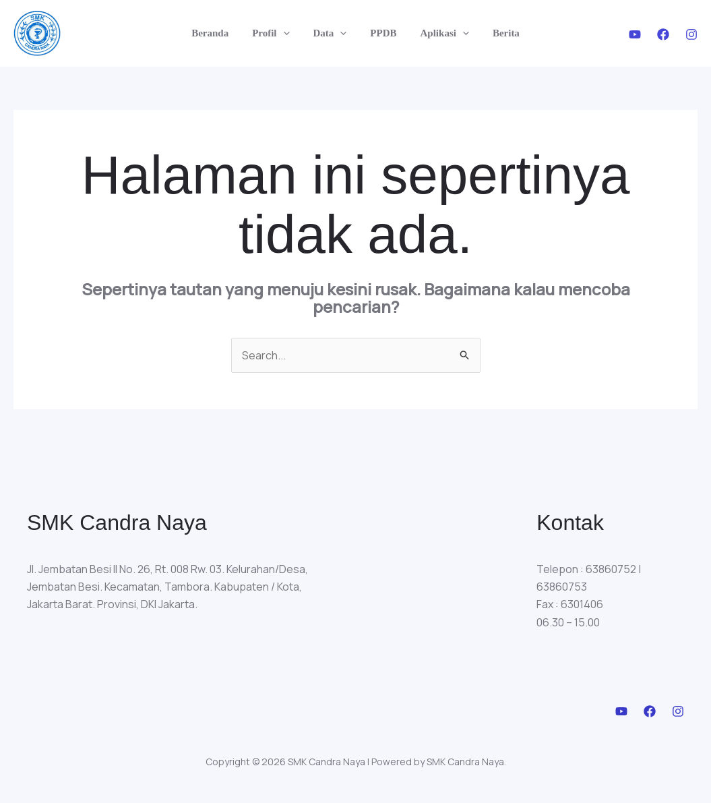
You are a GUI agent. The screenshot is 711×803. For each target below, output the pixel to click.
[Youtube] (635, 34)
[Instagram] (691, 34)
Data (331, 33)
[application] (288, 33)
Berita (497, 33)
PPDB (382, 33)
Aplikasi (439, 33)
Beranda (218, 33)
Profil (276, 33)
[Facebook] (663, 34)
